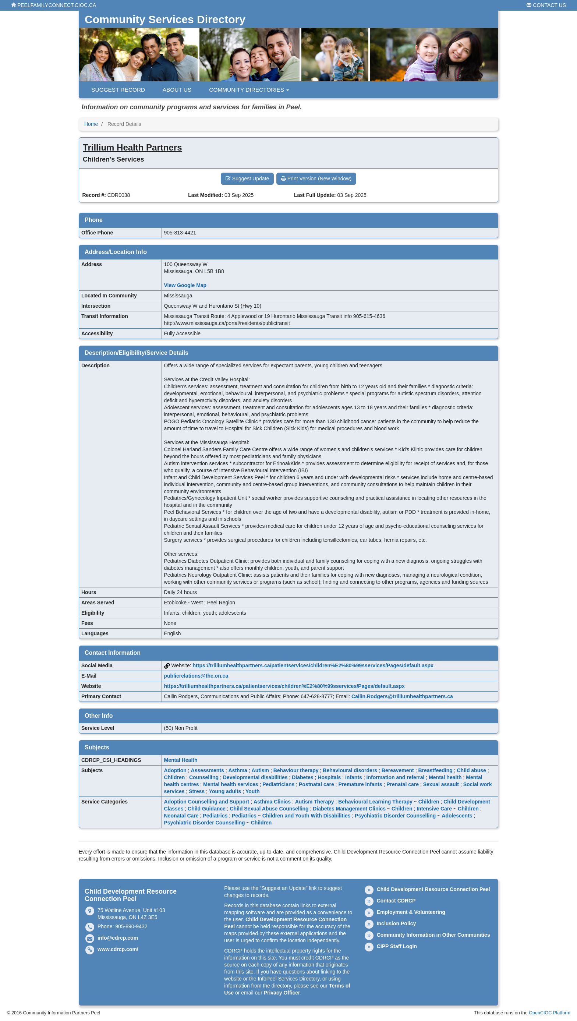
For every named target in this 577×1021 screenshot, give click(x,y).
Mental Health (181, 760)
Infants (353, 777)
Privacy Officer (282, 993)
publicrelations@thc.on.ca (196, 676)
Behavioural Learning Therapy (375, 802)
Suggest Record (115, 89)
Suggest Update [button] (247, 178)
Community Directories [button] (245, 89)
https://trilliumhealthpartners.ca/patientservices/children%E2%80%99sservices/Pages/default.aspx (313, 665)
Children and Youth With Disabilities (306, 816)
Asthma (238, 770)
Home (91, 124)
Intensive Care (434, 809)
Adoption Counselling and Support (206, 802)
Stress (197, 791)
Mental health (445, 777)
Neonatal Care (181, 816)
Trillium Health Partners (132, 147)
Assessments (207, 770)
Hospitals (329, 777)
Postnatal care (316, 784)
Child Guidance (207, 809)
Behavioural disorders (350, 770)
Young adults (225, 791)
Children (174, 777)
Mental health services (230, 784)
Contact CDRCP (396, 901)
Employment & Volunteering (411, 912)
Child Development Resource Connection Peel (433, 889)
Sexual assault (441, 784)
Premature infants (360, 784)
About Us (173, 89)
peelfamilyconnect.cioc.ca (53, 5)
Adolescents (457, 816)
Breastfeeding (435, 770)
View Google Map (185, 285)
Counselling (204, 777)
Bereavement (398, 770)
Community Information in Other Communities (433, 935)
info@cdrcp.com (118, 938)
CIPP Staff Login (397, 946)
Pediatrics (215, 816)
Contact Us (546, 5)
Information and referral (396, 777)
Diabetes (302, 777)
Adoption (175, 770)
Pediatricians (278, 784)
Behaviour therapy (296, 770)
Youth (252, 791)
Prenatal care (402, 784)
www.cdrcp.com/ (118, 949)
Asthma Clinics (272, 802)
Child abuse (471, 770)
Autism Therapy (314, 802)
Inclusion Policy (396, 923)
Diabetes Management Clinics (349, 809)
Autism (260, 770)
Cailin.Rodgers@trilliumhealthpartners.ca (402, 696)
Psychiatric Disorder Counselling (395, 816)
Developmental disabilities (255, 777)
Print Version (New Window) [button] (316, 178)
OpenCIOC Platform (549, 1012)
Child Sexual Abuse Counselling (269, 809)
